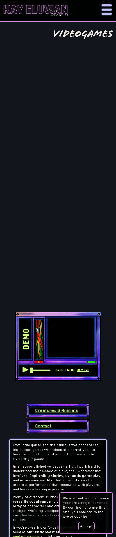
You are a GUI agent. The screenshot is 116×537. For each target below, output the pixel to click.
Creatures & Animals (56, 410)
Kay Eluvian (35, 11)
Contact (43, 426)
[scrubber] (40, 370)
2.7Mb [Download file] (83, 370)
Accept (86, 526)
